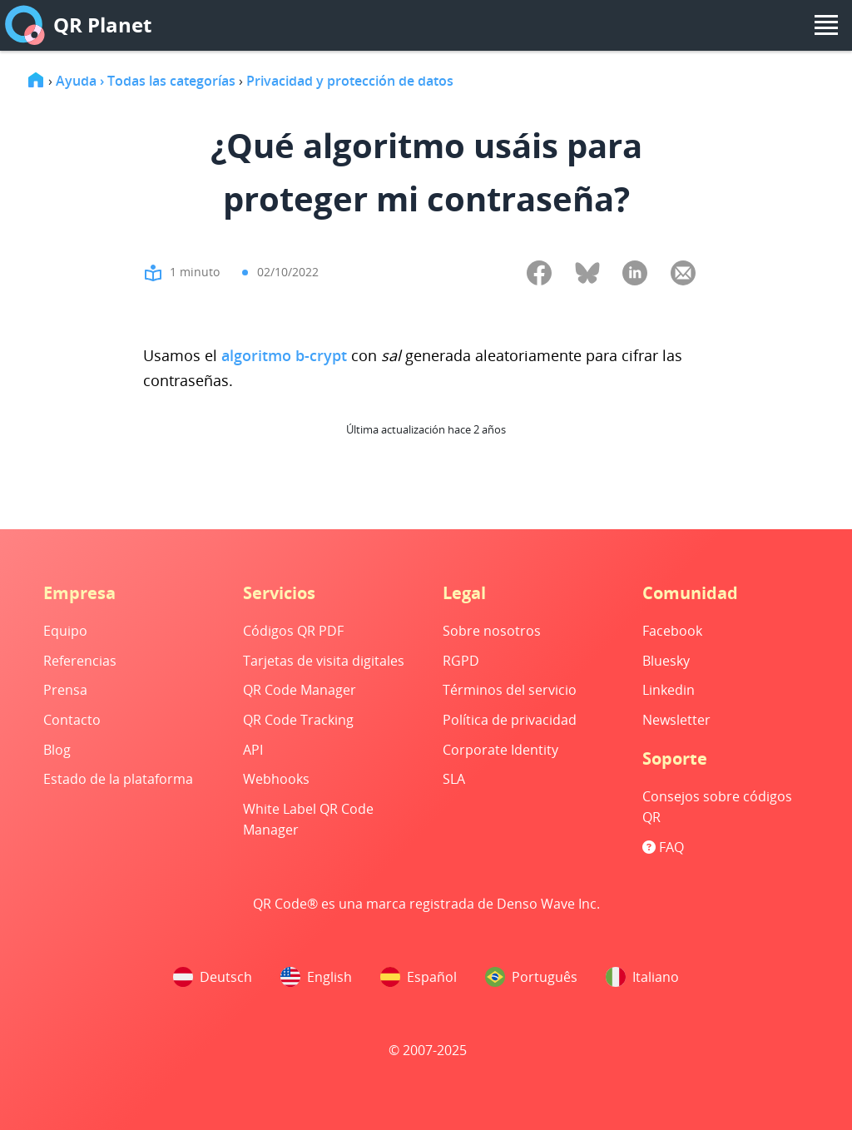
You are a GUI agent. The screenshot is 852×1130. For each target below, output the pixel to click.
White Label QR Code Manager (308, 820)
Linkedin (668, 690)
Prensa (65, 690)
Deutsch (212, 977)
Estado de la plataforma (118, 779)
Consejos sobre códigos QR (717, 807)
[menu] (826, 24)
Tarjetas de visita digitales (323, 661)
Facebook (672, 631)
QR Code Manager (299, 690)
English (316, 977)
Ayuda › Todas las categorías (145, 81)
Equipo (65, 631)
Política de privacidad (510, 720)
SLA (454, 779)
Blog (57, 750)
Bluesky (666, 661)
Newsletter (676, 720)
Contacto (72, 720)
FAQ (663, 847)
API (253, 750)
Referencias (79, 661)
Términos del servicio (510, 690)
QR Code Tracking (298, 720)
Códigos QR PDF (293, 631)
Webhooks (276, 779)
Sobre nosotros (492, 631)
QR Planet (78, 25)
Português (531, 977)
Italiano (642, 977)
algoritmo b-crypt (284, 355)
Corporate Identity (500, 750)
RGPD (461, 661)
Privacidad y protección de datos (349, 81)
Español (418, 977)
